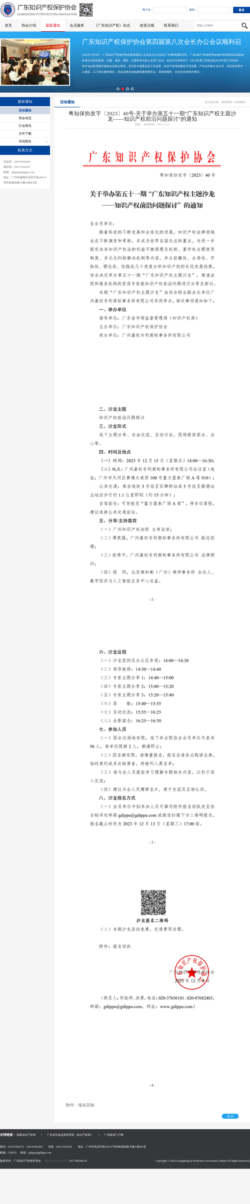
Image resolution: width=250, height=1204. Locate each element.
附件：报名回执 (80, 1105)
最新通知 (53, 25)
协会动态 (25, 118)
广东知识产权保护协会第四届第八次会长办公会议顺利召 (161, 41)
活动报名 (25, 141)
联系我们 (171, 25)
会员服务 (77, 25)
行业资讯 (25, 126)
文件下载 (25, 133)
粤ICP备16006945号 (57, 1160)
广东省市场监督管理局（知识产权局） (70, 1134)
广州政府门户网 (113, 1134)
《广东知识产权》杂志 (112, 25)
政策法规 (147, 25)
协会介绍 (29, 25)
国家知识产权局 (26, 1134)
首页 (8, 25)
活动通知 (25, 110)
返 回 (230, 1116)
